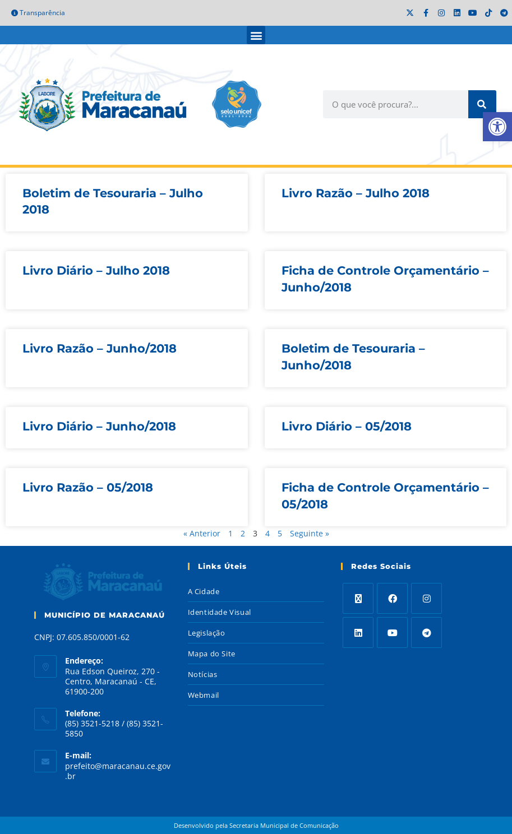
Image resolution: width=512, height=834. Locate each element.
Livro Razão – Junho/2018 (99, 348)
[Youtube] (392, 632)
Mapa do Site (212, 653)
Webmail (203, 695)
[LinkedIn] (358, 632)
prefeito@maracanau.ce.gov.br (117, 771)
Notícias (203, 674)
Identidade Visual (219, 612)
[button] (256, 35)
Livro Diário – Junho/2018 (99, 426)
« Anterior (201, 533)
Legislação (206, 633)
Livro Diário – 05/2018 (347, 426)
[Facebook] (392, 598)
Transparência (38, 12)
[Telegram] (426, 632)
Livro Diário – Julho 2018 (96, 270)
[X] (358, 598)
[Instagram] (426, 598)
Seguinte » (309, 533)
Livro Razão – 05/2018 (87, 487)
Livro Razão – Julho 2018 (356, 193)
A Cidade (204, 591)
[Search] (482, 104)
